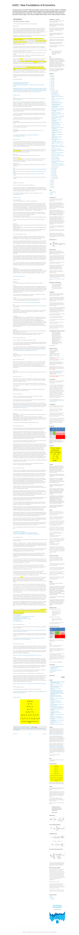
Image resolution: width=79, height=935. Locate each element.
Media (51, 194)
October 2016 (53, 93)
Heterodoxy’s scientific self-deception (57, 163)
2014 (51, 181)
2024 (51, 78)
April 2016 (53, 174)
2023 (51, 79)
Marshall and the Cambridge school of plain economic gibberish (25, 532)
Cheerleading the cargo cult (55, 154)
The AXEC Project (53, 668)
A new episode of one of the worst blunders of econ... (56, 130)
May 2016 (53, 172)
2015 (51, 180)
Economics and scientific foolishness (57, 152)
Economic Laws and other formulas (56, 670)
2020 (51, 83)
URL (20, 226)
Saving (35, 728)
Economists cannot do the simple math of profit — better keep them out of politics (31, 683)
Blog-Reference (16, 26)
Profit (33, 728)
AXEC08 (30, 383)
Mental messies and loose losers (55, 695)
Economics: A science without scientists (57, 108)
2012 (51, 184)
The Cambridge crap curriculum (56, 141)
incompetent (51, 46)
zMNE (18, 729)
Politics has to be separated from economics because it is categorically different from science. (57, 747)
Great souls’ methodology (55, 158)
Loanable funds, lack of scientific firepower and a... (56, 137)
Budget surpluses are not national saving (21, 82)
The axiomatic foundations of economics (57, 666)
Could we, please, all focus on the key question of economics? (56, 686)
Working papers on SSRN (54, 667)
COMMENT (15, 182)
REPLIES (15, 95)
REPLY (14, 234)
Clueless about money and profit (24, 406)
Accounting (17, 728)
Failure (24, 728)
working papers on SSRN (20, 136)
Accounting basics (17, 615)
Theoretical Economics (40, 728)
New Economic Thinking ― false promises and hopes (56, 123)
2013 (51, 183)
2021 (51, 82)
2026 (51, 75)
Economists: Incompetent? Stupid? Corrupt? (56, 734)
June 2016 (53, 171)
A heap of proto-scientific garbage (55, 716)
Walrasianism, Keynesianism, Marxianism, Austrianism (55, 372)
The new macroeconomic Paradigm (56, 706)
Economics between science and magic (57, 116)
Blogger (55, 932)
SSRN (14, 220)
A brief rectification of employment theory (58, 165)
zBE (44, 728)
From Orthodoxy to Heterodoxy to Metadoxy (32, 302)
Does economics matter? (55, 101)
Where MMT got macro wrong (20, 90)
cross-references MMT (37, 91)
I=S (25, 728)
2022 (51, 81)
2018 (51, 86)
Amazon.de (52, 897)
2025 (51, 76)
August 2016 (53, 168)
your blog (25, 312)
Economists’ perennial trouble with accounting (37, 89)
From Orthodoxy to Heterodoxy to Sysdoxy (57, 707)
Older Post (45, 733)
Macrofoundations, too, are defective (20, 617)
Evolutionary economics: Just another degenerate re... (57, 128)
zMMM (16, 729)
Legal (51, 672)
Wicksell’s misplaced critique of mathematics (56, 120)
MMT (31, 728)
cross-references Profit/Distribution (32, 134)
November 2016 (54, 92)
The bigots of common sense (56, 124)
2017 (51, 88)
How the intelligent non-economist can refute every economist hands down (56, 691)
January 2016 (53, 178)
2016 (51, 89)
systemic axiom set (56, 623)
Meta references (53, 671)
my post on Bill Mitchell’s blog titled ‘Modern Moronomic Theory (29, 655)
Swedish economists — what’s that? (57, 145)
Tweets (51, 193)
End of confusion (17, 619)
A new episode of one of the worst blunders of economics (24, 616)
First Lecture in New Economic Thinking (56, 724)
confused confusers (58, 266)
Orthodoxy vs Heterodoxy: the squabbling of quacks (56, 104)
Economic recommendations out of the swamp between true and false (26, 533)
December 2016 (54, 90)
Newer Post (15, 733)
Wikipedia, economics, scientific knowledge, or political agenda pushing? (57, 682)
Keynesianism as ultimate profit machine (35, 88)
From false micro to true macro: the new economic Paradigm (56, 705)
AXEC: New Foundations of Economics (33, 5)
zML (14, 729)
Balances (21, 728)
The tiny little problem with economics (21, 83)
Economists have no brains (55, 112)
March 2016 (53, 175)
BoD (51, 896)
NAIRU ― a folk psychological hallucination (56, 139)
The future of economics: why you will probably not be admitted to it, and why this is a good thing (57, 693)
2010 (51, 187)
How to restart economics (54, 711)
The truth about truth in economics (56, 102)
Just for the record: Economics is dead (57, 155)
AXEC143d (18, 697)
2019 (51, 85)
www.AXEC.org (51, 755)
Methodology (28, 728)
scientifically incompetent (57, 362)
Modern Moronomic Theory (21, 88)
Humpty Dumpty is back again (19, 276)
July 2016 (53, 169)
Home (30, 733)
